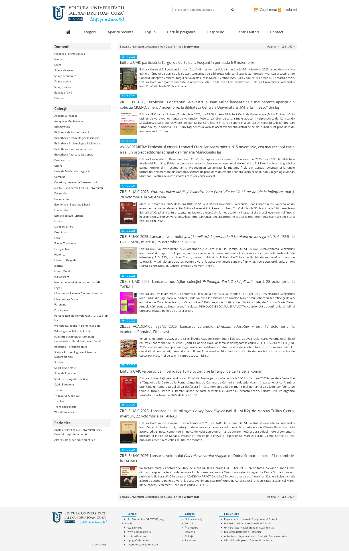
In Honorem (61, 277)
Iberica (58, 266)
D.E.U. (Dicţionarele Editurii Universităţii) (79, 188)
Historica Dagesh (65, 260)
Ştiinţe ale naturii (64, 70)
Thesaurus (60, 390)
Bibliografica (62, 127)
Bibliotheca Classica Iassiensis (73, 149)
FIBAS (57, 238)
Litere (57, 65)
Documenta (61, 199)
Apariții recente (121, 32)
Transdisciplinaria (65, 407)
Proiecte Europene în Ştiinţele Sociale (77, 325)
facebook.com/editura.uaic (143, 544)
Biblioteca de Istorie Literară (71, 132)
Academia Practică (65, 116)
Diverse (59, 98)
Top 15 (150, 32)
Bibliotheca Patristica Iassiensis (73, 154)
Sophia (58, 362)
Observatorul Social (66, 299)
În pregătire (191, 527)
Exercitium (60, 232)
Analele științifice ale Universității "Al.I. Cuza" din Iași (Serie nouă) (78, 432)
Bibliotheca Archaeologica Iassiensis (76, 138)
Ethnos (58, 221)
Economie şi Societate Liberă (72, 204)
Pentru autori (247, 32)
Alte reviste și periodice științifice (74, 440)
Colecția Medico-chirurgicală (72, 171)
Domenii (190, 531)
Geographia (61, 249)
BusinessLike (62, 160)
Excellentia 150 (63, 227)
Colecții (189, 536)
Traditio (59, 401)
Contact (276, 32)
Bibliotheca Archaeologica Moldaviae (77, 143)
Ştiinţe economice (65, 76)
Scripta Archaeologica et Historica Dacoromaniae (75, 354)
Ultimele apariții (194, 519)
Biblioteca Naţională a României (242, 531)
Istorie (58, 59)
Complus (59, 177)
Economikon (61, 210)
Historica (59, 254)
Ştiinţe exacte (62, 81)
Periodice (190, 540)
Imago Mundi (62, 271)
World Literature (64, 412)
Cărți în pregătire (181, 32)
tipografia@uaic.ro (138, 540)
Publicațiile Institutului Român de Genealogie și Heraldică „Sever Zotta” (77, 339)
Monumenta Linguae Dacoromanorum (78, 293)
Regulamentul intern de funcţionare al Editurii (250, 519)
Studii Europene (64, 384)
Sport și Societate (65, 368)
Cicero (58, 166)
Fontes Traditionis (65, 243)
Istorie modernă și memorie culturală (77, 282)
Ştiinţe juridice (63, 87)
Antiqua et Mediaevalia (68, 121)
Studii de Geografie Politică (71, 379)
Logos (58, 288)
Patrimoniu (61, 310)
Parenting (60, 304)
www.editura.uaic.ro (139, 531)
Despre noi (216, 32)
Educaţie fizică (63, 92)
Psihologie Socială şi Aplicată (72, 331)
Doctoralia (60, 193)
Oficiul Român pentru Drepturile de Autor (248, 540)
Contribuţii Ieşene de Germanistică (75, 182)
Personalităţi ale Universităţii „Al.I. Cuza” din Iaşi (81, 318)
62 (290, 46)
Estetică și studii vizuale (68, 216)
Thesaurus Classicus (67, 395)
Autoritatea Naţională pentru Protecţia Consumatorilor (255, 536)
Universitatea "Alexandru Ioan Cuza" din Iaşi (249, 527)
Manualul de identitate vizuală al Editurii (247, 523)
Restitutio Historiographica (70, 347)
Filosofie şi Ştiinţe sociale (69, 54)
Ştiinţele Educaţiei (65, 373)
